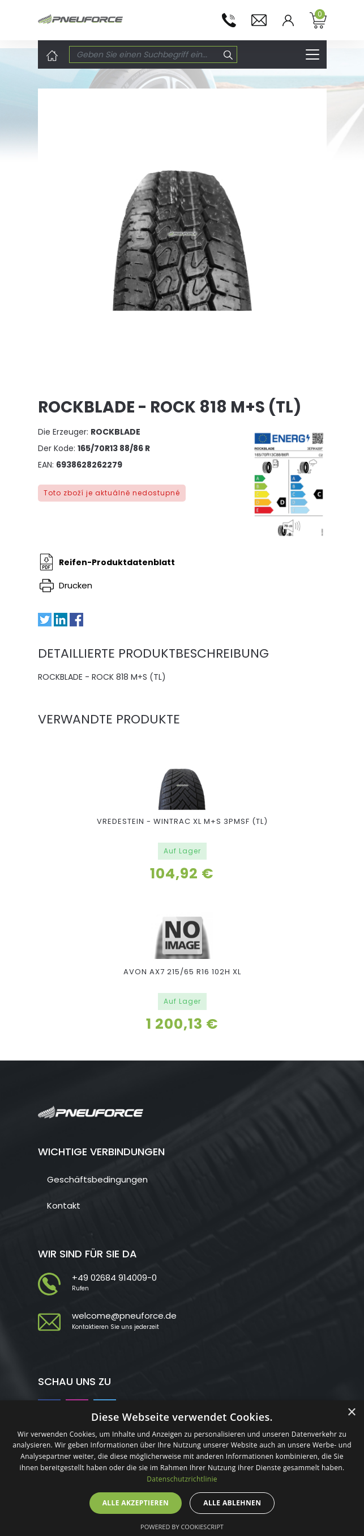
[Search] (145, 54)
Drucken (66, 585)
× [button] (351, 1412)
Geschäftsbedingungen (97, 1179)
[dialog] (182, 1468)
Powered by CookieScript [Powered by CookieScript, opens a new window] (182, 1526)
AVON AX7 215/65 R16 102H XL (182, 971)
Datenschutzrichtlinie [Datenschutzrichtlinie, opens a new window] (182, 1479)
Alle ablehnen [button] (232, 1503)
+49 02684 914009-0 (114, 1277)
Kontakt (63, 1205)
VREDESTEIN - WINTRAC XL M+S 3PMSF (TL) (182, 821)
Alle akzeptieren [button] (135, 1503)
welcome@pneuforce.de (124, 1316)
